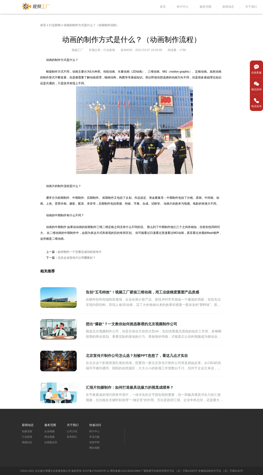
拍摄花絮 (27, 431)
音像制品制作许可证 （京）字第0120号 (220, 470)
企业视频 (49, 431)
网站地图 (94, 447)
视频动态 (27, 442)
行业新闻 (55, 25)
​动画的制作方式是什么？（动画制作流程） (91, 25)
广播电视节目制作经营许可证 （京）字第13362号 (169, 470)
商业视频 (49, 436)
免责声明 (94, 442)
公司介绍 (72, 431)
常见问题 (94, 436)
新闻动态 (228, 6)
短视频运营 (50, 442)
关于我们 (251, 6)
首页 (163, 6)
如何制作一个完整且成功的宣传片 (80, 251)
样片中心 (182, 6)
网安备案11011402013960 (125, 470)
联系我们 (72, 436)
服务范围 (205, 6)
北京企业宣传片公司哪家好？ (77, 257)
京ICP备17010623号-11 (95, 470)
